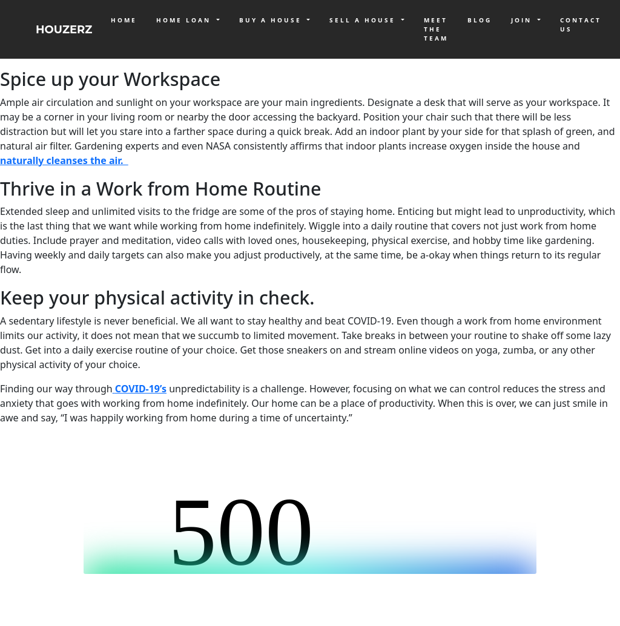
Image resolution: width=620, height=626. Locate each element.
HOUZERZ (64, 29)
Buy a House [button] (272, 20)
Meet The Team (436, 29)
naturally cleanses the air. (64, 160)
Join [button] (523, 20)
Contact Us (580, 24)
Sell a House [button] (364, 20)
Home (124, 20)
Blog (479, 20)
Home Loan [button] (185, 20)
